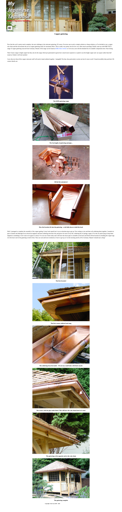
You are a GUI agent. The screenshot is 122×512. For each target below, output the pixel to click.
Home (103, 28)
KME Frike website (61, 48)
